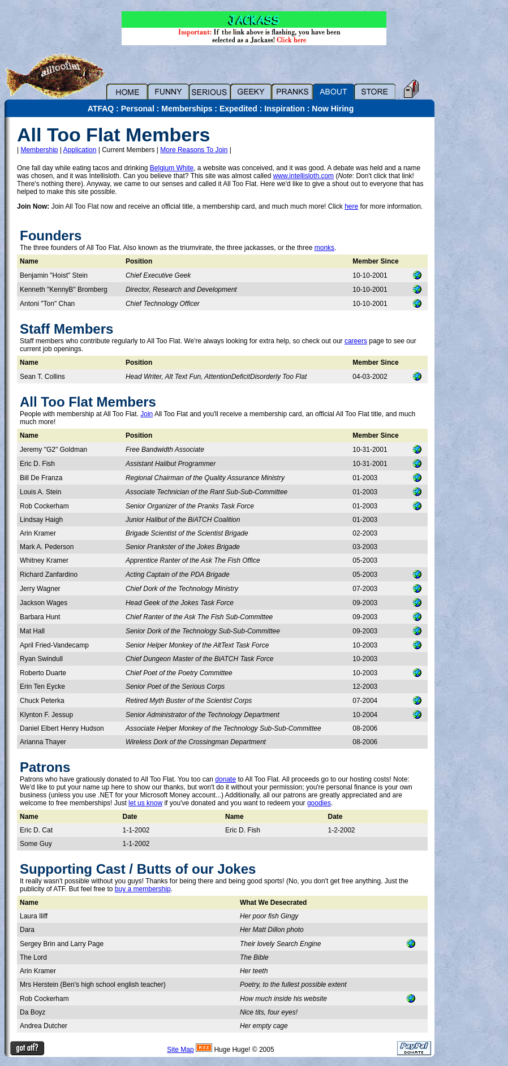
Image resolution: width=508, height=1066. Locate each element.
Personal (137, 108)
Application (80, 150)
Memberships (186, 108)
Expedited (238, 108)
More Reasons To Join (193, 150)
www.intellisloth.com (303, 176)
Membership (39, 150)
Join (146, 414)
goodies (319, 803)
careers (356, 341)
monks (324, 248)
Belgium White (171, 168)
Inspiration (284, 108)
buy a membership (143, 889)
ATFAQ (101, 108)
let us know (145, 803)
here (351, 206)
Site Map (180, 1050)
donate (225, 779)
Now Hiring (333, 108)
